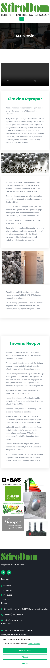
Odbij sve (25, 663)
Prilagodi (25, 657)
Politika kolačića (34, 644)
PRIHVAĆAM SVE (25, 651)
